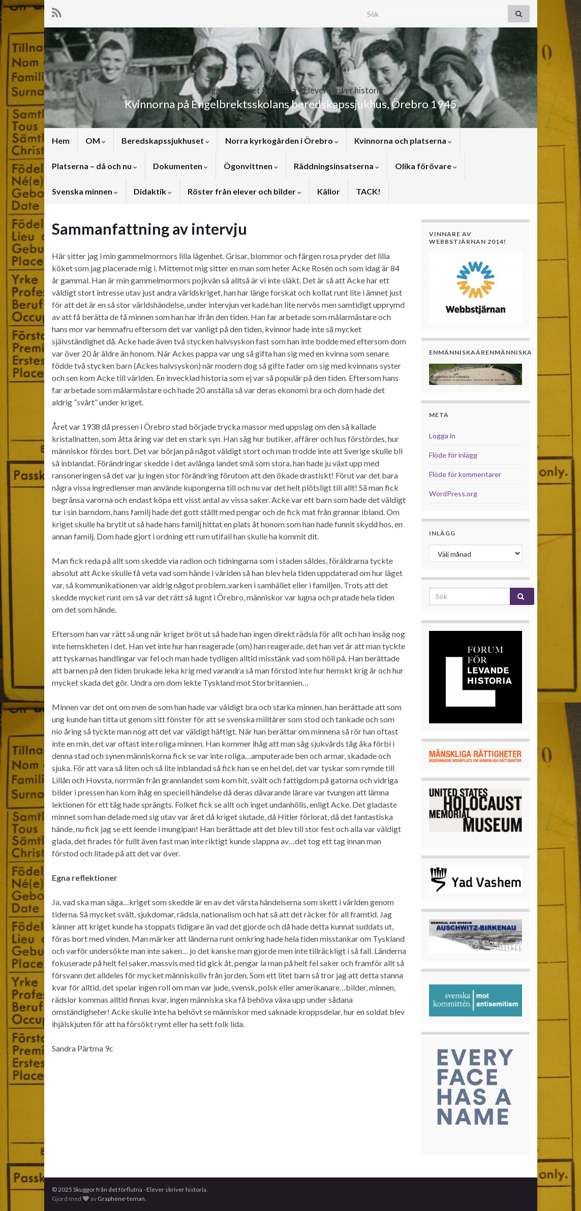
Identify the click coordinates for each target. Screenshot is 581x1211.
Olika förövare (426, 166)
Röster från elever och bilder (244, 191)
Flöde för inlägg (453, 455)
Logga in (442, 435)
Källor (328, 191)
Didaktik (153, 191)
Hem (61, 140)
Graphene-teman (121, 1198)
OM (95, 140)
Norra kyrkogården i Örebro (282, 140)
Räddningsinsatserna (336, 166)
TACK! (368, 191)
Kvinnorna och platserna (403, 140)
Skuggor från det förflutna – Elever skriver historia (291, 87)
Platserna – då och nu (94, 166)
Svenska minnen (85, 191)
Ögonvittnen (251, 166)
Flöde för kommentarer (465, 474)
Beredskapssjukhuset (165, 140)
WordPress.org (453, 493)
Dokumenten (180, 166)
